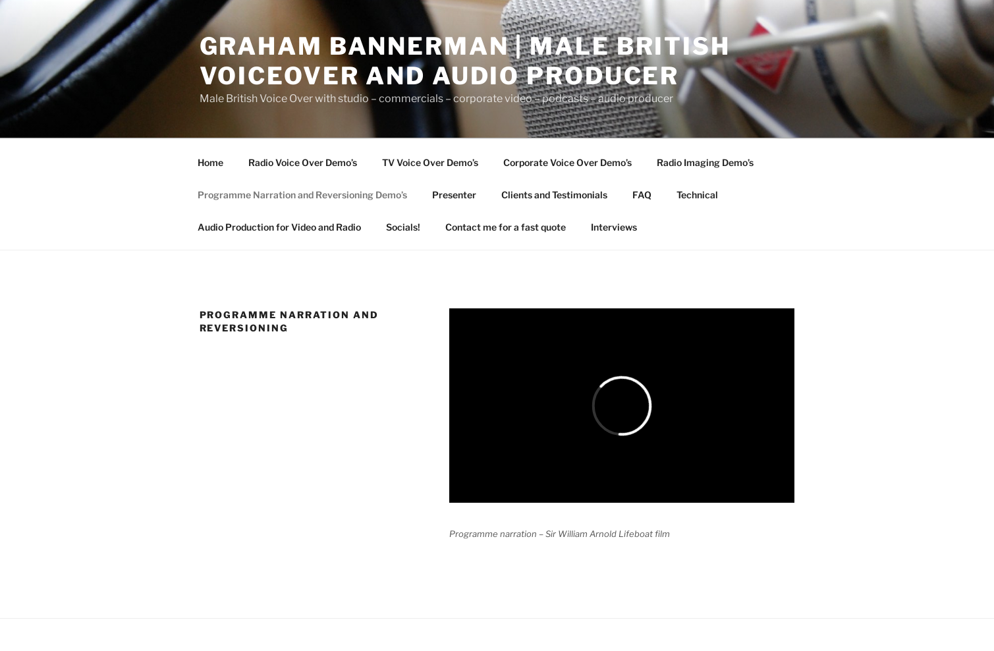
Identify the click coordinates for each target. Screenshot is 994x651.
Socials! (403, 227)
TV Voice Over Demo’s (430, 162)
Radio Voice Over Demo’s (302, 162)
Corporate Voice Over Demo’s (567, 162)
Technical (697, 194)
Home (210, 162)
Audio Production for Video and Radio (279, 227)
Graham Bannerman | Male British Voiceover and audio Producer (465, 61)
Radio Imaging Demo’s (705, 162)
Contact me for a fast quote (505, 227)
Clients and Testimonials (554, 194)
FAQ (641, 194)
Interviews (614, 227)
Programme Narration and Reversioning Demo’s (302, 194)
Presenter (454, 194)
